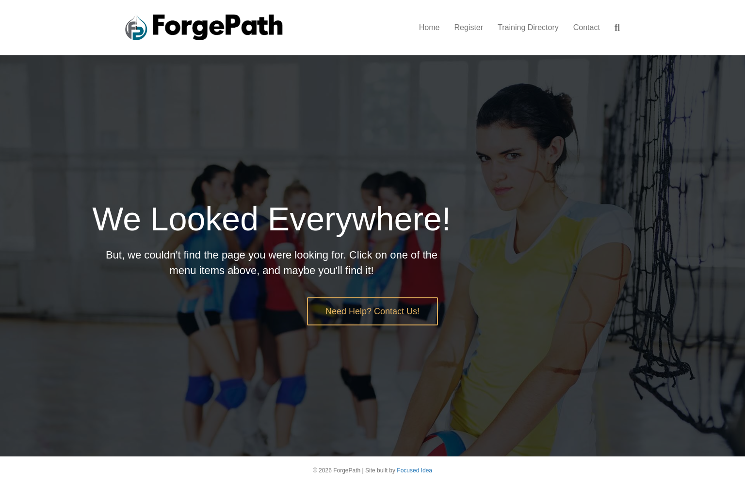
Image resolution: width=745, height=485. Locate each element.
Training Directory (528, 27)
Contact (586, 27)
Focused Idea (414, 470)
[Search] (613, 27)
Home (429, 27)
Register (468, 27)
